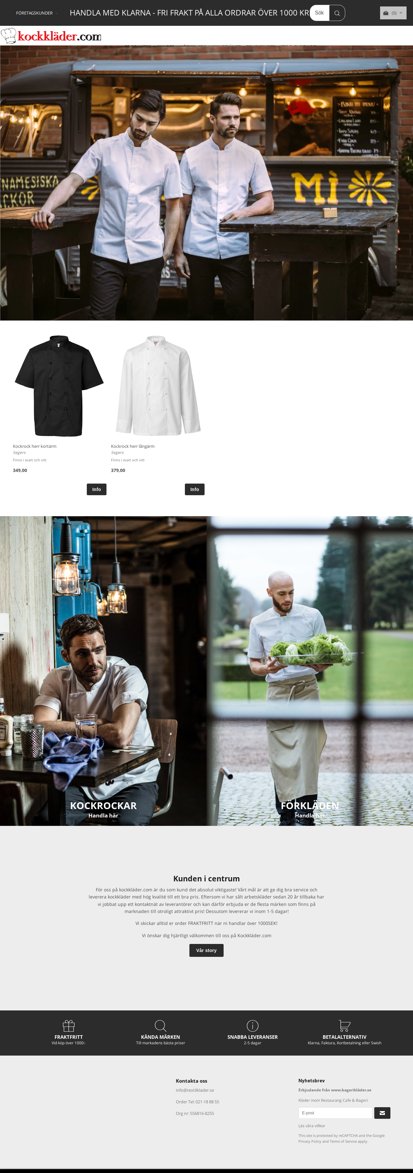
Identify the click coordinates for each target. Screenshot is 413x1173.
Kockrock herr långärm (133, 446)
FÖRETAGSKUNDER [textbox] (34, 13)
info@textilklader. (193, 1090)
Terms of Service (343, 1141)
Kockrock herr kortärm (34, 446)
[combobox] (37, 13)
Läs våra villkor (311, 1125)
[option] (60, 414)
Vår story (206, 950)
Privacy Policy (309, 1141)
